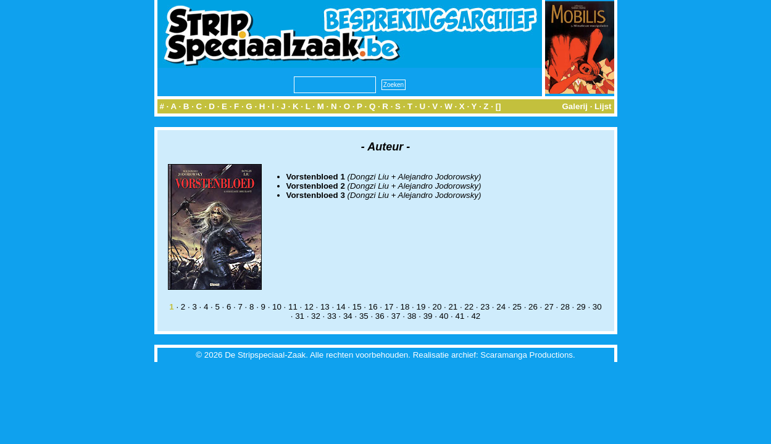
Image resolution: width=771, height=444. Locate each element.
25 (517, 306)
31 (299, 316)
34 (347, 316)
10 (276, 306)
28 (565, 306)
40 (444, 316)
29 (581, 306)
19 (421, 306)
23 (485, 306)
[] (498, 106)
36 (380, 316)
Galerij (575, 106)
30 (597, 306)
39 (428, 316)
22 (468, 306)
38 (412, 316)
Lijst (602, 106)
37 (396, 316)
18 (405, 306)
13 (325, 306)
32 (315, 316)
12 (309, 306)
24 (501, 306)
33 (331, 316)
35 (364, 316)
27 (549, 306)
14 (341, 306)
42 (475, 316)
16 (373, 306)
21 (452, 306)
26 (533, 306)
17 (389, 306)
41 (460, 316)
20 (436, 306)
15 (357, 306)
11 (293, 306)
